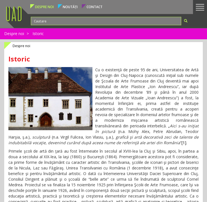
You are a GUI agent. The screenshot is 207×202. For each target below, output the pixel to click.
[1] (184, 142)
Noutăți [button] (70, 6)
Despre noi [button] (44, 6)
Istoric (38, 33)
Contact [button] (95, 6)
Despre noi (14, 33)
